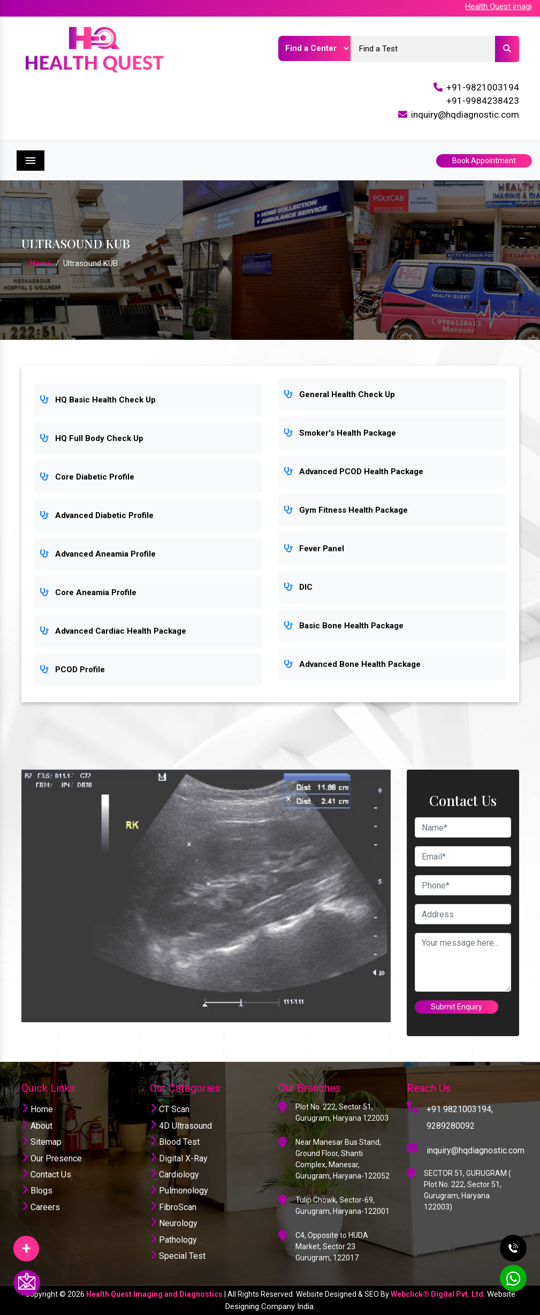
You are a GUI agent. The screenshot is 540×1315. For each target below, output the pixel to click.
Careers (40, 1207)
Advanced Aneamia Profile (98, 554)
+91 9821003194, (460, 1109)
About (36, 1126)
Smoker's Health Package (340, 433)
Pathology (173, 1240)
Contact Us (46, 1174)
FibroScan (173, 1207)
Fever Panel (314, 548)
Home (40, 263)
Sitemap (41, 1142)
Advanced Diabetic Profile (97, 515)
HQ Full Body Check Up (91, 438)
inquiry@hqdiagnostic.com (465, 114)
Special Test (178, 1256)
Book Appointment (484, 160)
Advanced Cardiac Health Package (113, 631)
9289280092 (451, 1126)
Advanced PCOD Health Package (353, 471)
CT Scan (169, 1109)
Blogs (36, 1190)
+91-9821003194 (482, 87)
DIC (298, 587)
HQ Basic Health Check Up (98, 400)
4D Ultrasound (181, 1126)
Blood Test (175, 1142)
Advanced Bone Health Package (352, 664)
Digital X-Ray (179, 1158)
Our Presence (51, 1158)
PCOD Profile (72, 669)
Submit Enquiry (456, 1006)
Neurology (173, 1223)
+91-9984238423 (482, 100)
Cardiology (174, 1174)
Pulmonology (179, 1190)
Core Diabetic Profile (87, 477)
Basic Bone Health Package (344, 625)
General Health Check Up (339, 394)
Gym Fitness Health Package (346, 510)
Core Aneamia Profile (88, 592)
